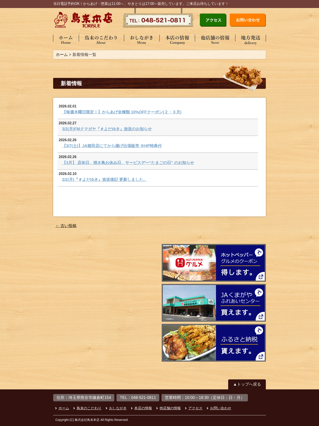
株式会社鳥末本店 (87, 420)
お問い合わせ (220, 408)
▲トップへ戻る (247, 384)
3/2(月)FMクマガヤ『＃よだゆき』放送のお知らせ (107, 129)
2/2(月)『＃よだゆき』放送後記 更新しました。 (104, 179)
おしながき (118, 408)
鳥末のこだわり (89, 408)
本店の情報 (143, 408)
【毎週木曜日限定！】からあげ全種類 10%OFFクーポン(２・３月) (121, 112)
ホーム (62, 54)
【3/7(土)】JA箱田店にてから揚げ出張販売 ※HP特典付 (112, 146)
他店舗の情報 (170, 408)
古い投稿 (65, 226)
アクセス (195, 408)
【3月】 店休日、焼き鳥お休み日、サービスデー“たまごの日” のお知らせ (128, 162)
